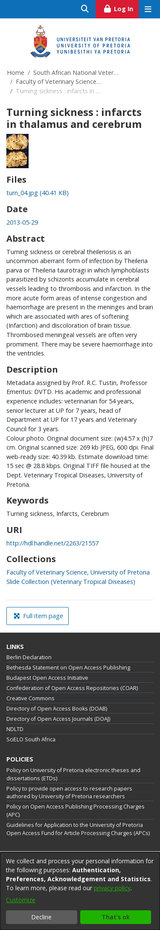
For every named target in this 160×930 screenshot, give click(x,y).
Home (15, 72)
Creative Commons (30, 698)
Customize (20, 900)
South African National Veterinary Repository (76, 72)
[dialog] (80, 891)
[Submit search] (85, 9)
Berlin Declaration (29, 657)
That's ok (116, 917)
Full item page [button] (38, 616)
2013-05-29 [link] (22, 222)
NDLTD (14, 729)
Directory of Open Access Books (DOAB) (56, 708)
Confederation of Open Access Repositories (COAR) (72, 688)
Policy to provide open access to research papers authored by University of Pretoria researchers (69, 792)
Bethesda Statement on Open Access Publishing (68, 667)
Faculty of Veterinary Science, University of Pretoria (58, 81)
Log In (121, 8)
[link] (37, 193)
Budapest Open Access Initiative (47, 677)
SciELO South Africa (30, 739)
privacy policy (112, 888)
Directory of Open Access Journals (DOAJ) (58, 719)
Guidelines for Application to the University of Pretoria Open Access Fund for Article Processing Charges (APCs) (78, 829)
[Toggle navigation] (148, 9)
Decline (41, 917)
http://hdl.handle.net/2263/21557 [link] (52, 543)
